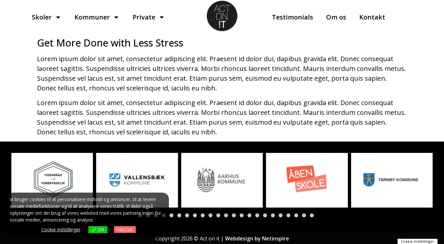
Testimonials (292, 17)
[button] (171, 215)
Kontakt (372, 17)
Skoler (46, 17)
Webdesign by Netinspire (257, 238)
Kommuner (97, 17)
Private (149, 17)
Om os (336, 17)
